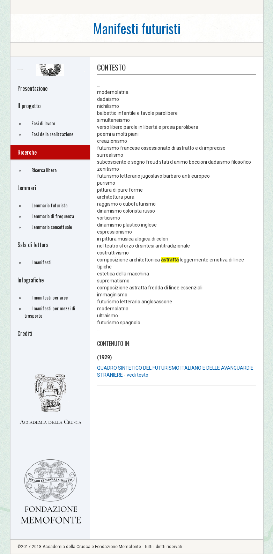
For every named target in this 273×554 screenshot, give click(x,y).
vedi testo (137, 375)
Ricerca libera (44, 169)
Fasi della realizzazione (52, 134)
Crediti (24, 333)
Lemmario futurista (49, 205)
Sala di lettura (33, 245)
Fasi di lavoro (43, 123)
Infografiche (30, 280)
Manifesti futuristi (136, 28)
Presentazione (32, 88)
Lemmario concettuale (51, 226)
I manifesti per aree (49, 297)
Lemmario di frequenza (52, 216)
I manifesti (41, 262)
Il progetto (28, 106)
